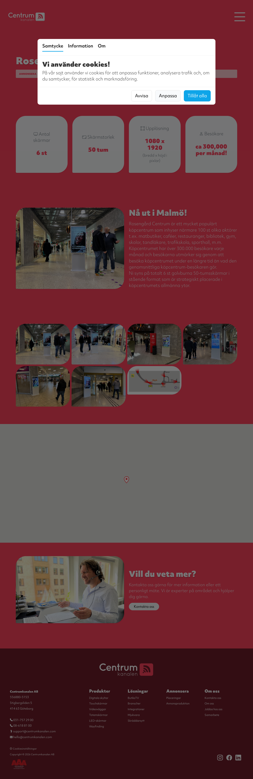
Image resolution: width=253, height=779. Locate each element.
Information (80, 46)
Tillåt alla (197, 96)
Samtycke (52, 46)
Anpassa (168, 96)
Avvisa (141, 96)
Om (102, 46)
